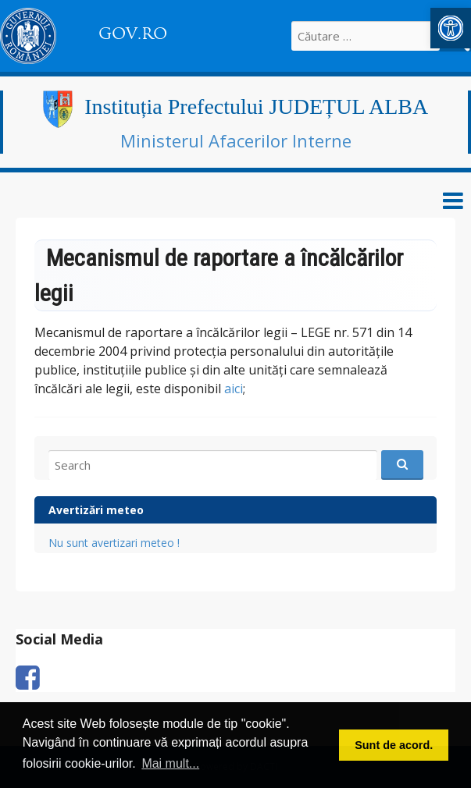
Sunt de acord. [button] (394, 745)
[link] (450, 28)
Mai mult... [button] (170, 763)
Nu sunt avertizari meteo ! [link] (114, 542)
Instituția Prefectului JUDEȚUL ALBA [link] (256, 106)
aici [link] (233, 388)
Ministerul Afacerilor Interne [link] (235, 140)
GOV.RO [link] (132, 33)
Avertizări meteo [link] (96, 509)
